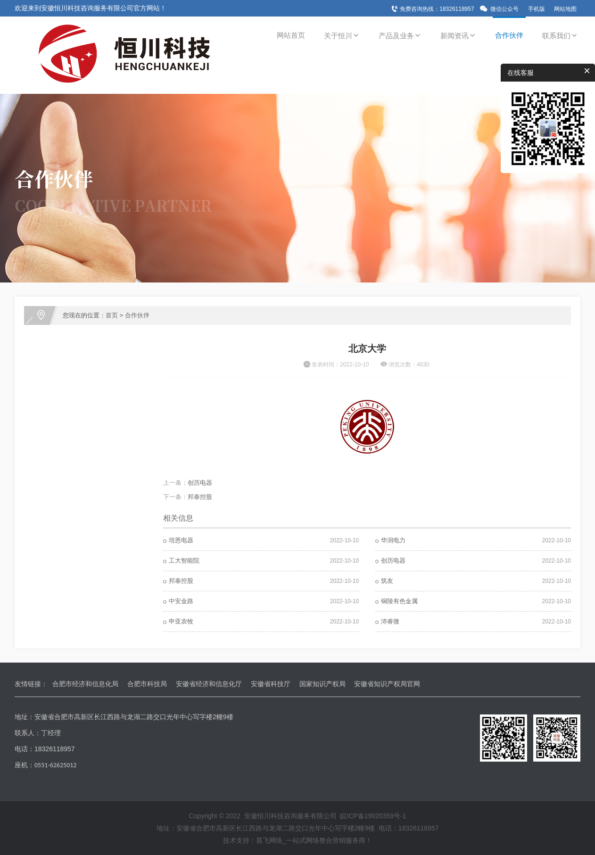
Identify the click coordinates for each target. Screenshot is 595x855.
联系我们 (560, 36)
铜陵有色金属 (399, 601)
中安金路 (181, 601)
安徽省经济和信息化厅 (209, 684)
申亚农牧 (181, 621)
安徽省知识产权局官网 (387, 684)
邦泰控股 (200, 496)
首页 (112, 315)
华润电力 (393, 540)
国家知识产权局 (322, 684)
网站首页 (291, 35)
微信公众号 (504, 9)
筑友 (387, 580)
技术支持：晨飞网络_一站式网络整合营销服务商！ (297, 840)
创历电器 (200, 482)
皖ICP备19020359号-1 (373, 816)
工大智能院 (184, 560)
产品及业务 (400, 36)
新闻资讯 (458, 36)
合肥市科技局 (147, 684)
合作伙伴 (509, 35)
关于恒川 (342, 36)
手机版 (536, 9)
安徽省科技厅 (270, 684)
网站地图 (565, 9)
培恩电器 (181, 540)
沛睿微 (390, 621)
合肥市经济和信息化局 (85, 684)
